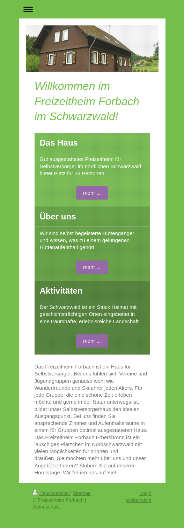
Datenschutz (46, 507)
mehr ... (92, 193)
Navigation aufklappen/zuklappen (92, 9)
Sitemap (82, 493)
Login (145, 493)
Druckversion (51, 493)
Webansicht (139, 500)
